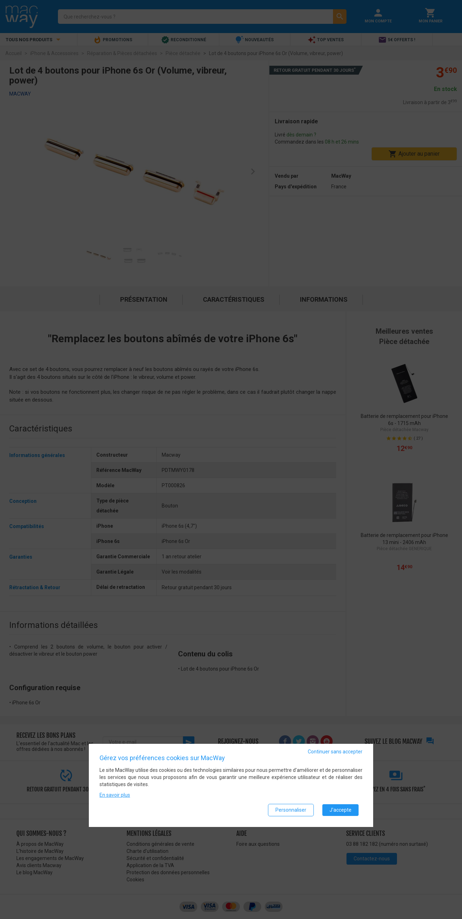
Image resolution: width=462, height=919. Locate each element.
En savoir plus (115, 795)
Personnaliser (290, 810)
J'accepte (340, 810)
